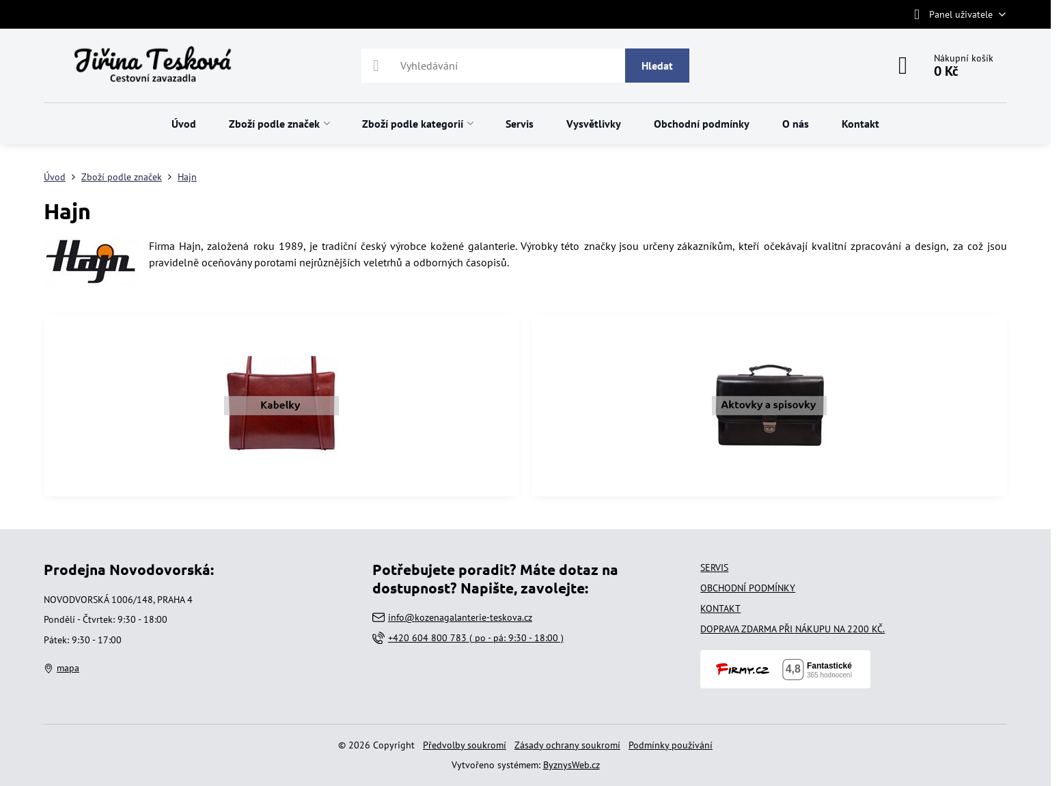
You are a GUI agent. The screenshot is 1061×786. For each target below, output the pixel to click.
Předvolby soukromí (464, 745)
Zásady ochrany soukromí (567, 745)
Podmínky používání (671, 745)
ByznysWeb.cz (571, 765)
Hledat (657, 65)
